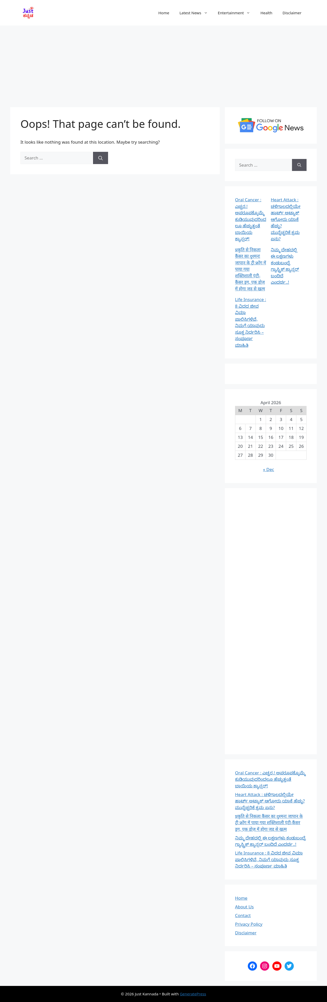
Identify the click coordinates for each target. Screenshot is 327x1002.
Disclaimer (292, 12)
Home (163, 12)
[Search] (100, 158)
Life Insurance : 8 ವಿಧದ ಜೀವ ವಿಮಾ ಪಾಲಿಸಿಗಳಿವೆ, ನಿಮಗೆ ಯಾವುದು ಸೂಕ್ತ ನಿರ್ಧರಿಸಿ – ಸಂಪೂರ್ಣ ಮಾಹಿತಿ (269, 859)
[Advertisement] (163, 64)
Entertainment (236, 12)
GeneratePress (193, 993)
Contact (243, 915)
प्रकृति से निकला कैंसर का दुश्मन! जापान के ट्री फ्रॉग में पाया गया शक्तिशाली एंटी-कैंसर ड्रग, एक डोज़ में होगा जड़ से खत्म (269, 822)
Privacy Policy (248, 924)
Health (266, 12)
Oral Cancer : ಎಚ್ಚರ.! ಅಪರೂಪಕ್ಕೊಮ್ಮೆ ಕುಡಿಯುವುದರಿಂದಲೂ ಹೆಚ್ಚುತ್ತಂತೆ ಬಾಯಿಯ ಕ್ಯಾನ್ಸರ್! (250, 219)
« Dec (268, 469)
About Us (244, 907)
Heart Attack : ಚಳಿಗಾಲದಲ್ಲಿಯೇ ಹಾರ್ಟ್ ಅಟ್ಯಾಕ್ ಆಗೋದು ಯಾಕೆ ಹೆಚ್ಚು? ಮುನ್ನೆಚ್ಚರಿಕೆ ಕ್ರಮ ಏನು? (285, 219)
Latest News (196, 12)
